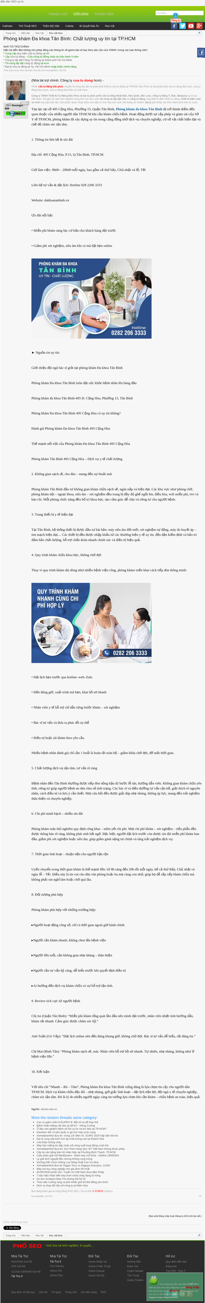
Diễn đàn (80, 14)
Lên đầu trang (89, 1292)
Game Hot (56, 1270)
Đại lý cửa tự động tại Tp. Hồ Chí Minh (27, 66)
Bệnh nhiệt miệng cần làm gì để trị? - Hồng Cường (66, 1125)
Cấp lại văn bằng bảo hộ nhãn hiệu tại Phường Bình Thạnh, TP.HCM (76, 1152)
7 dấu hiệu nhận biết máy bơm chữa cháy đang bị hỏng (68, 1175)
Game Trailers (135, 1280)
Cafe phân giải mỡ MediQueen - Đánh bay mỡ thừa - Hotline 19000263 (78, 1155)
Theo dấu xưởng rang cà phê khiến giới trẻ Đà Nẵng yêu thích (72, 1182)
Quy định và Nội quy (23, 1292)
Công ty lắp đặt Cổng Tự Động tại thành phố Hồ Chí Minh (38, 60)
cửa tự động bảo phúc (50, 86)
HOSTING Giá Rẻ (21, 1261)
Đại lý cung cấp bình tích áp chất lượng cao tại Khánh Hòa (70, 1138)
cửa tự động (17, 56)
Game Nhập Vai (97, 1261)
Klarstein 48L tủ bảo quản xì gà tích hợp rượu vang (66, 1132)
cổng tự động (32, 63)
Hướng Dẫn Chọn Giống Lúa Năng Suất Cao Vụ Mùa (67, 1162)
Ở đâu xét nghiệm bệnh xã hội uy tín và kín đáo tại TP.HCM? (72, 1128)
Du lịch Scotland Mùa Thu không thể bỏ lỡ (61, 1178)
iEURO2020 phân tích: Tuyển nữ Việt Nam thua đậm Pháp (70, 1172)
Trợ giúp (56, 1292)
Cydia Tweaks (135, 1270)
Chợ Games (57, 1266)
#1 (200, 1196)
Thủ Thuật (133, 1275)
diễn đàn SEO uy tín (12, 1)
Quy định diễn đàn (176, 1261)
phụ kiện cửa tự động (29, 53)
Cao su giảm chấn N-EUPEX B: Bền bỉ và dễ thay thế (67, 1122)
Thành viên (104, 14)
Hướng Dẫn (134, 1261)
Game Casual (96, 1270)
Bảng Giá (171, 1266)
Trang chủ (57, 14)
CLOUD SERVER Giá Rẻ (25, 1271)
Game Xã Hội (96, 1275)
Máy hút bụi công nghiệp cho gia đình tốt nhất (63, 1168)
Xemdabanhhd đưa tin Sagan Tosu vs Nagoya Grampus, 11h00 (73, 1165)
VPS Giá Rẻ (18, 1266)
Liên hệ (43, 1292)
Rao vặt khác (26, 70)
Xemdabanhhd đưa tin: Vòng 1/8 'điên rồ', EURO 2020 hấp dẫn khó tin (77, 1135)
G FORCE (98, 1191)
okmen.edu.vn (49, 1109)
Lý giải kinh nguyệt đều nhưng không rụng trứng (64, 1158)
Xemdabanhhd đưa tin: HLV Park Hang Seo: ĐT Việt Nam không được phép (81, 1148)
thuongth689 (51, 70)
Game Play (56, 1275)
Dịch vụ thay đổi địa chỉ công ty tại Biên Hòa (62, 1185)
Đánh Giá (132, 1266)
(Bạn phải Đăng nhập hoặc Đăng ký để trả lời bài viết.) (175, 1216)
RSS (103, 1292)
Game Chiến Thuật (99, 1266)
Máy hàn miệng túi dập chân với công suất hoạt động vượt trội (73, 1145)
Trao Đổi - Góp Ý (176, 1270)
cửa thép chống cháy (49, 1142)
